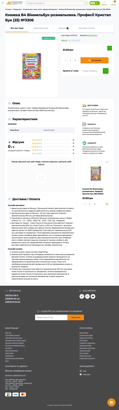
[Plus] (75, 60)
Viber (84, 371)
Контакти (8, 348)
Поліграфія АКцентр (12, 335)
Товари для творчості (87, 358)
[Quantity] (70, 60)
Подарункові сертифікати (14, 358)
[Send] (105, 71)
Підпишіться (75, 317)
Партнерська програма (13, 338)
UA (93, 3)
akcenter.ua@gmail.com (15, 375)
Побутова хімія (84, 351)
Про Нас (8, 333)
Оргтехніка (83, 340)
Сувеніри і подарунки (87, 343)
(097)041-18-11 (11, 295)
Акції (7, 361)
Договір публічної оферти (14, 343)
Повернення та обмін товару (15, 340)
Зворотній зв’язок (11, 351)
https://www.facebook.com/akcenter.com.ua (81, 296)
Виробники (9, 356)
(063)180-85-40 (12, 299)
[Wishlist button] (109, 48)
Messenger (86, 374)
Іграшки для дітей (86, 335)
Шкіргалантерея (85, 345)
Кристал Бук (92, 35)
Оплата (92, 124)
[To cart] (107, 204)
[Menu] (3, 3)
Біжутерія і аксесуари (87, 348)
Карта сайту (9, 353)
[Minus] (65, 60)
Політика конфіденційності (15, 345)
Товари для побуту (86, 338)
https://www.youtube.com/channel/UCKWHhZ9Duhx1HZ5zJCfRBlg (93, 296)
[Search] (86, 3)
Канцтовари (83, 333)
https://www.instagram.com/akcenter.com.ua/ (87, 296)
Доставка (93, 105)
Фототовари (83, 353)
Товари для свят (85, 356)
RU (97, 3)
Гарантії (92, 143)
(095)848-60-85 (12, 302)
